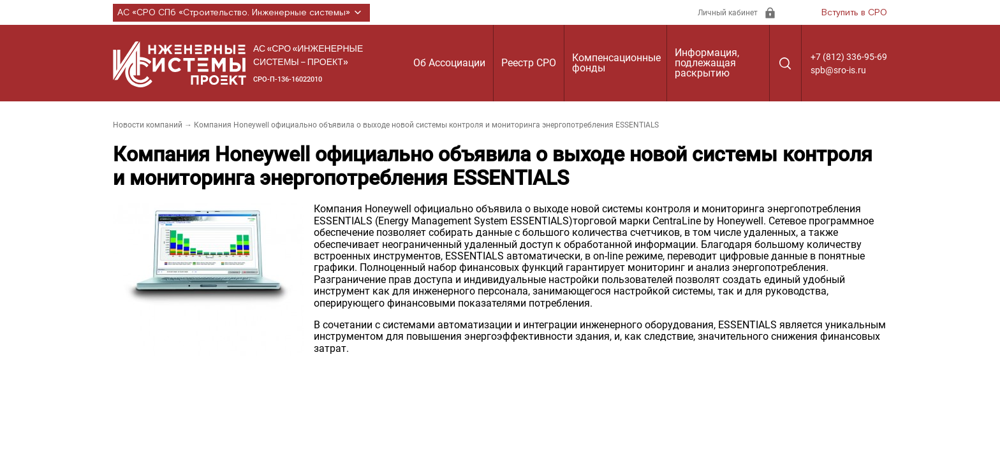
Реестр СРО (528, 63)
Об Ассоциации (449, 63)
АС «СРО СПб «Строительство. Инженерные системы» (241, 12)
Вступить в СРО (854, 12)
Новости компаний (147, 124)
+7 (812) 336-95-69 (849, 57)
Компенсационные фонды (616, 63)
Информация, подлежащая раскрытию (707, 63)
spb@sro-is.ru (838, 70)
